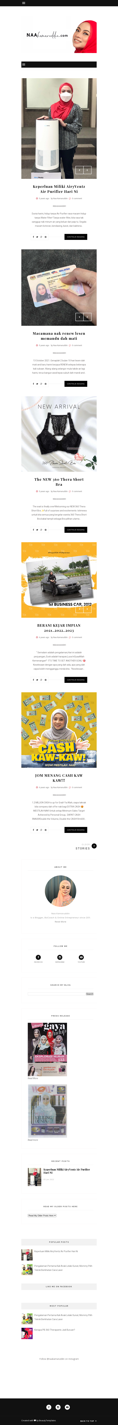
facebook (38, 959)
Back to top (88, 1421)
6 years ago (44, 637)
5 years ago (44, 198)
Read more (33, 1140)
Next (87, 170)
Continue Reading (76, 237)
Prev (79, 170)
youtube (81, 959)
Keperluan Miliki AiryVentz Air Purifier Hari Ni (66, 1171)
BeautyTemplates (47, 1420)
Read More (60, 921)
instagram (59, 959)
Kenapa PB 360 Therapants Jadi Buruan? (54, 1330)
